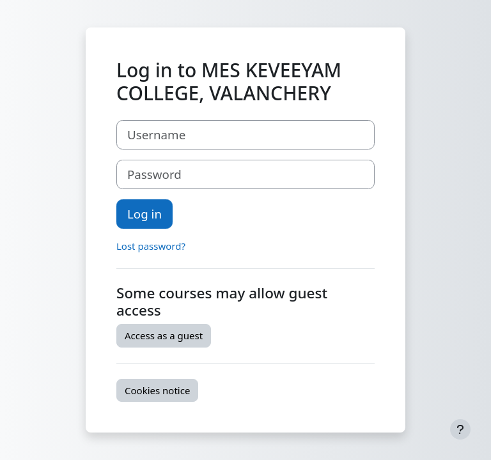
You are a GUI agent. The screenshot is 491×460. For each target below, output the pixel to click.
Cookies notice (157, 390)
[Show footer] (460, 429)
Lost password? (150, 246)
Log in (144, 214)
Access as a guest (164, 335)
